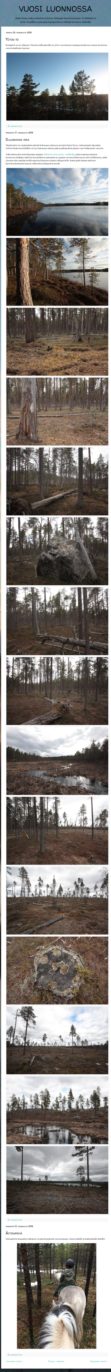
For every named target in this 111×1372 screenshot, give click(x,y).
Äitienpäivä (14, 1233)
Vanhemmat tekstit (98, 1361)
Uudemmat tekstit (14, 1361)
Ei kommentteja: (15, 126)
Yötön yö (12, 39)
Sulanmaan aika (17, 139)
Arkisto (60, 1361)
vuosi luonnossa (55, 7)
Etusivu (51, 1361)
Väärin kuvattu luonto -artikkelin (59, 154)
